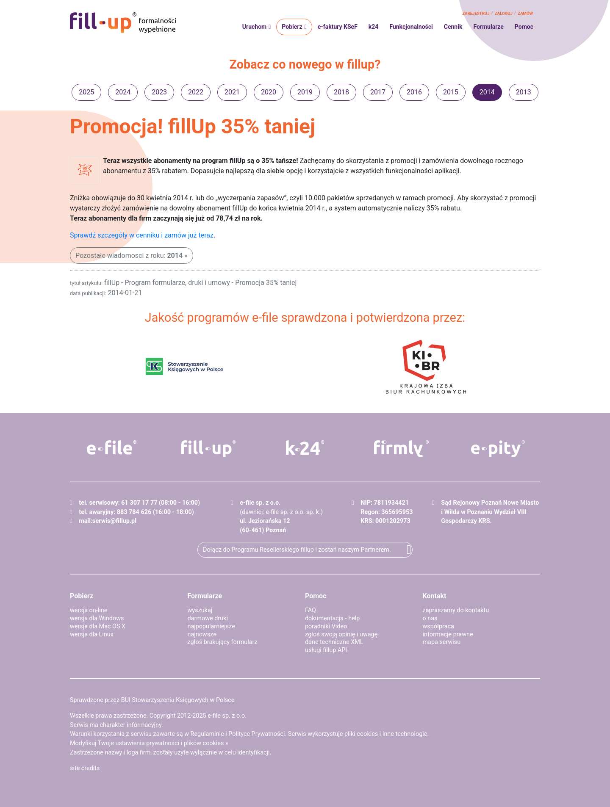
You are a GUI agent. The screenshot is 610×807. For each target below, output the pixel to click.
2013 (523, 92)
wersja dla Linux (92, 634)
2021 (232, 92)
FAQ (310, 610)
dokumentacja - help (332, 618)
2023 (159, 92)
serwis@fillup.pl (114, 521)
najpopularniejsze (211, 626)
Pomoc (524, 26)
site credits (85, 768)
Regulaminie (207, 734)
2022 (195, 92)
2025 (86, 92)
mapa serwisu (442, 642)
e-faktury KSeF (338, 26)
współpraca (438, 626)
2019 (305, 92)
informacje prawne (448, 634)
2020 (268, 92)
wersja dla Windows (97, 618)
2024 (122, 92)
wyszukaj (200, 610)
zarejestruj (475, 13)
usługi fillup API (326, 650)
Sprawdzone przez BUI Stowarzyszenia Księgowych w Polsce (152, 700)
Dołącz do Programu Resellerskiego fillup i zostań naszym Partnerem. (297, 549)
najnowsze (202, 634)
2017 (377, 92)
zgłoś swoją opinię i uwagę (341, 634)
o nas (430, 618)
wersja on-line (88, 610)
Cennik (453, 26)
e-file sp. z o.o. (227, 715)
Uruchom (254, 26)
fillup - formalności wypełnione (123, 23)
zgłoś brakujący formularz (223, 642)
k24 (374, 26)
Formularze (488, 26)
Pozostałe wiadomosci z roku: (129, 255)
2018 (341, 92)
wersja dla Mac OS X (97, 626)
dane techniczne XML (334, 642)
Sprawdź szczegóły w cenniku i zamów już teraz (142, 235)
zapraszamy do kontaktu (456, 610)
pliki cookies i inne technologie (385, 734)
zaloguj (504, 13)
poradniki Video (326, 626)
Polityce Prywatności (256, 734)
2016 (414, 92)
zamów (525, 13)
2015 (450, 92)
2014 (487, 92)
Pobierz (292, 26)
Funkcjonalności (411, 26)
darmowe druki (208, 618)
